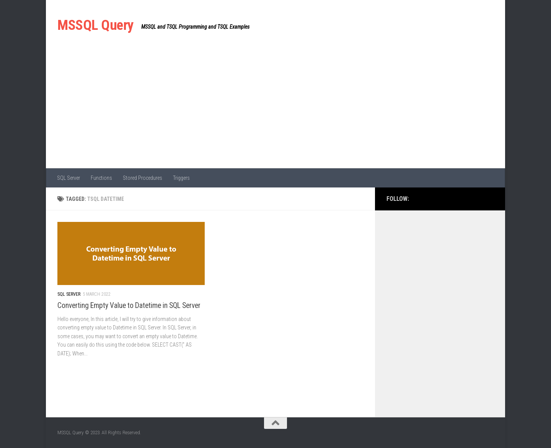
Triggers (181, 178)
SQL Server (68, 178)
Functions (101, 178)
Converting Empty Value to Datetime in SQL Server (129, 305)
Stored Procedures (142, 178)
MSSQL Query (95, 25)
